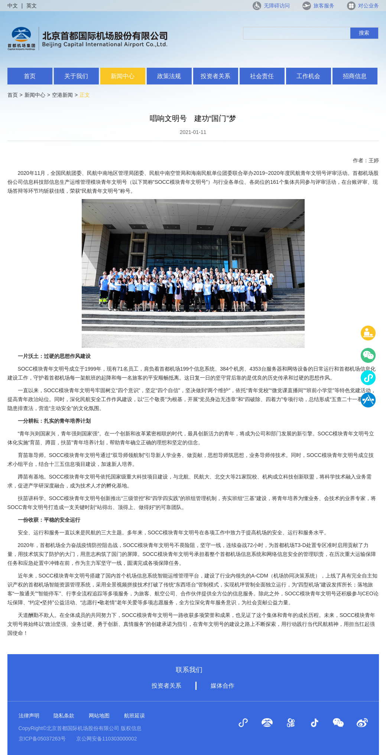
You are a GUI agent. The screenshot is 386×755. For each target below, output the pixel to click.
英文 (31, 6)
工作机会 (308, 76)
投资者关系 (215, 76)
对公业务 (368, 6)
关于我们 (76, 76)
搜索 (364, 33)
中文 (12, 6)
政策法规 (169, 76)
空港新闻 (62, 95)
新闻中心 (122, 76)
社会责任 (262, 76)
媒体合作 (222, 685)
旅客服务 (324, 6)
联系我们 (189, 670)
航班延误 (134, 716)
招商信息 (355, 76)
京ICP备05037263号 (42, 739)
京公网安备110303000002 (106, 739)
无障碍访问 (277, 6)
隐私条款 (63, 716)
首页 (30, 76)
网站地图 (99, 716)
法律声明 (29, 716)
